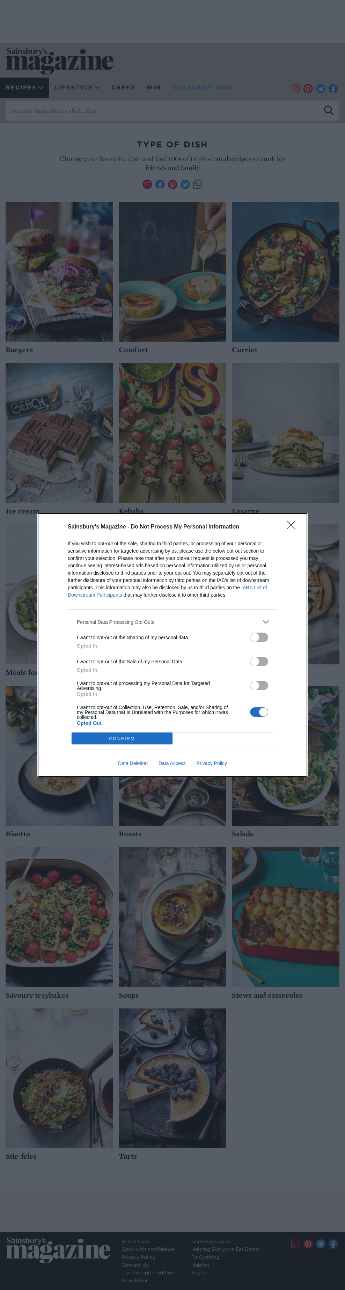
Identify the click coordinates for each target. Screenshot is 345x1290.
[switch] (259, 637)
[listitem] (172, 622)
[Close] (293, 527)
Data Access (172, 763)
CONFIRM (122, 738)
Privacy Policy (212, 763)
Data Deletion (133, 763)
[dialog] (172, 645)
